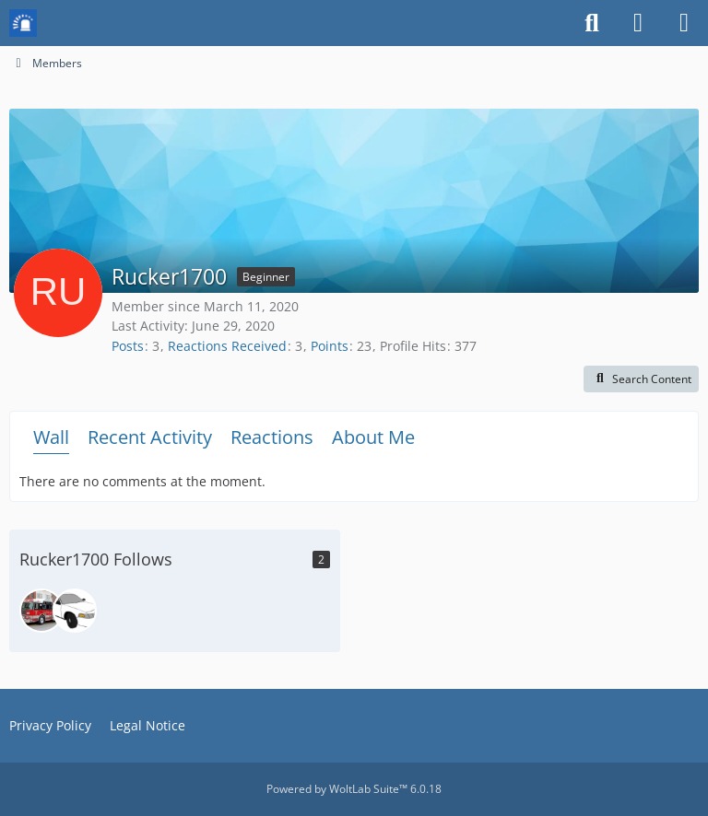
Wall (51, 437)
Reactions (271, 437)
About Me (373, 437)
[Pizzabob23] (75, 611)
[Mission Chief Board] (23, 23)
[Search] (591, 23)
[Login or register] (638, 23)
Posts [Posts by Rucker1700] (128, 346)
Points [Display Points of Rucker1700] (329, 346)
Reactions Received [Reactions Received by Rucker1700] (227, 346)
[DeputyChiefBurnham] (41, 611)
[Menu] (684, 23)
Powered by (354, 789)
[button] (641, 379)
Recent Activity (150, 437)
